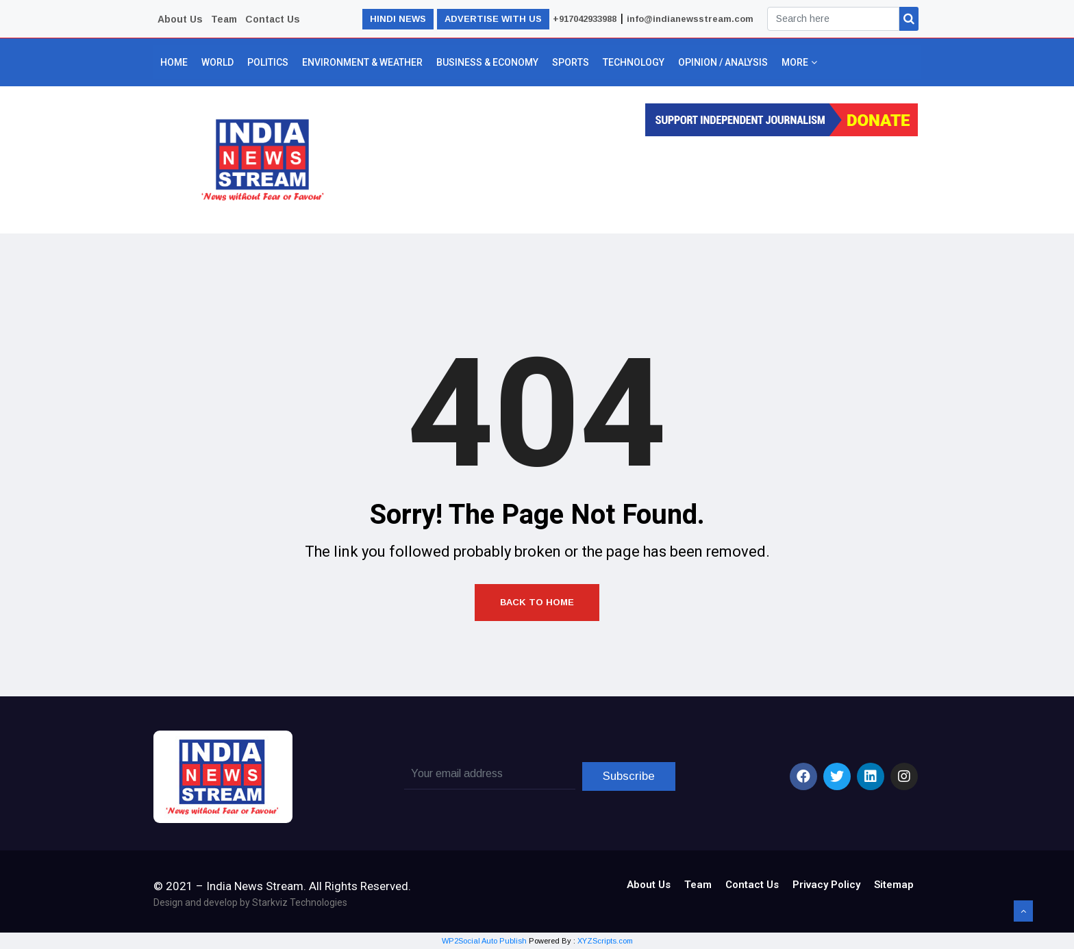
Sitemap (894, 884)
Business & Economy (487, 62)
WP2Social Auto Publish (484, 941)
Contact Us (272, 19)
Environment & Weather (362, 62)
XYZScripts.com (605, 941)
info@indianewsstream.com (690, 19)
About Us (180, 19)
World (217, 62)
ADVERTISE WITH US (493, 19)
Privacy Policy (826, 884)
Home (174, 62)
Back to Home (537, 602)
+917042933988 (584, 19)
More (798, 62)
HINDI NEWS (398, 19)
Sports (570, 62)
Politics (267, 62)
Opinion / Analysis (723, 62)
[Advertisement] (634, 181)
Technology (633, 62)
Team (224, 19)
